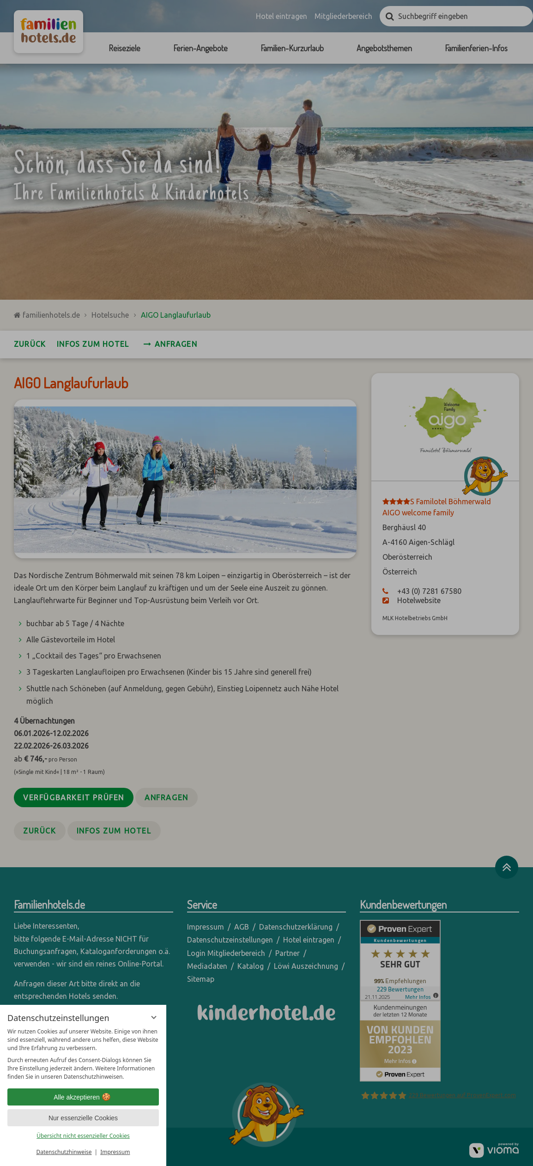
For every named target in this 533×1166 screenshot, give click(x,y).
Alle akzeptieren (83, 1097)
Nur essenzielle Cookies (83, 1118)
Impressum (115, 1152)
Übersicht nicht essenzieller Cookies (83, 1136)
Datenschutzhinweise (64, 1152)
